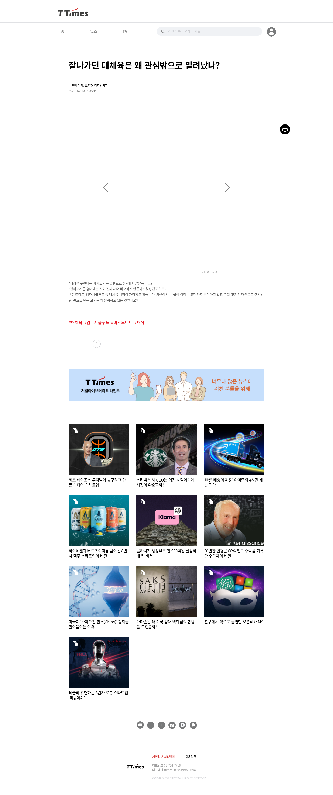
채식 (140, 323)
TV (125, 31)
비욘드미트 (123, 323)
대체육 (76, 323)
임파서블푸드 (97, 323)
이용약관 (190, 756)
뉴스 (93, 31)
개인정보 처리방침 (163, 756)
